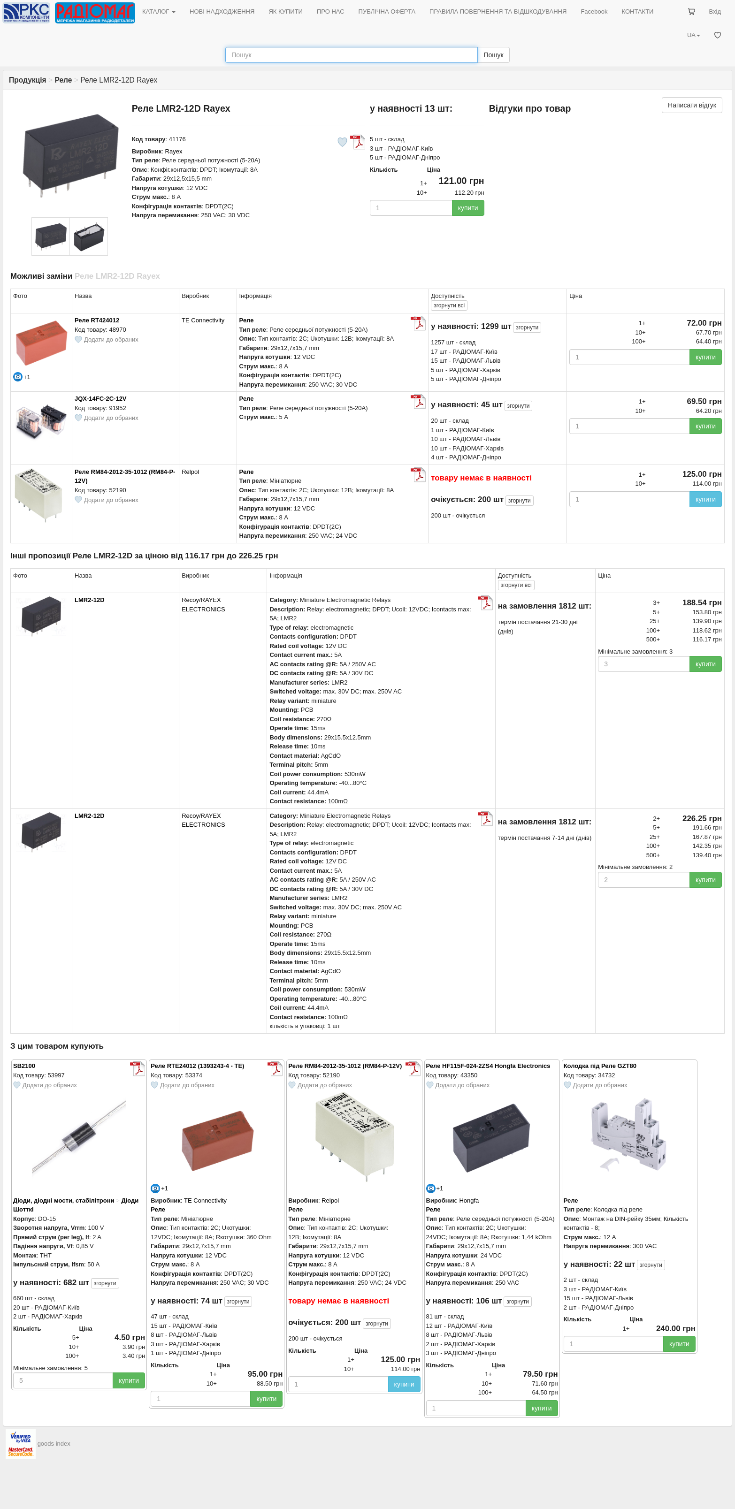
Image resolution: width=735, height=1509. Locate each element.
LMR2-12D (90, 599)
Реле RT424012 (97, 320)
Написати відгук (692, 105)
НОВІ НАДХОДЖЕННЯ (222, 11)
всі (449, 305)
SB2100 (24, 1065)
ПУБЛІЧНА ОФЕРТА (387, 11)
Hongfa (469, 1200)
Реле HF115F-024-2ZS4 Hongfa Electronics (488, 1065)
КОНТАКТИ (637, 11)
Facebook (594, 11)
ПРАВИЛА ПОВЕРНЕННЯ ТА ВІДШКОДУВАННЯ (498, 11)
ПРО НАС (331, 11)
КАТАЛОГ (159, 11)
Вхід (715, 11)
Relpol (190, 471)
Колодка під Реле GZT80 (600, 1065)
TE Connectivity (203, 320)
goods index (54, 1443)
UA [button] (693, 34)
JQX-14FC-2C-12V (101, 398)
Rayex (174, 151)
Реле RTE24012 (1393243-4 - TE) (197, 1065)
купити (468, 208)
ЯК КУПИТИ (285, 11)
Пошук (493, 55)
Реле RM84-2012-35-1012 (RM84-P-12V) (345, 1065)
